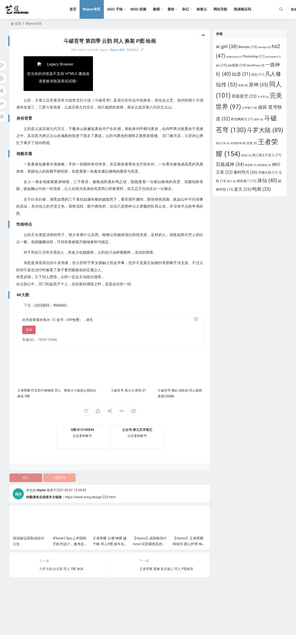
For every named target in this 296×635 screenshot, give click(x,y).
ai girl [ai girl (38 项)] (226, 46)
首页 (72, 9)
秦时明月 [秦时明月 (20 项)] (245, 172)
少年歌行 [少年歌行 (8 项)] (249, 107)
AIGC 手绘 (115, 9)
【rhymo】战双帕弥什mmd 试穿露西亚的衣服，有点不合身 (150, 544)
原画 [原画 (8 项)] (243, 85)
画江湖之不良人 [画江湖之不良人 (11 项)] (266, 155)
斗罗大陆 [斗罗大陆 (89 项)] (265, 130)
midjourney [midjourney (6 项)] (234, 56)
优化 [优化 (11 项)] (257, 74)
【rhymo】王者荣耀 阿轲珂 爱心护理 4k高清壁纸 (189, 544)
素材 (170, 9)
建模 (156, 9)
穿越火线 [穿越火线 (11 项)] (268, 172)
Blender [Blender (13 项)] (247, 47)
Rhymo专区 (92, 9)
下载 (27, 305)
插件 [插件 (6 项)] (258, 119)
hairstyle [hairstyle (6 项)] (264, 47)
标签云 (202, 9)
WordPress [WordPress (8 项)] (256, 65)
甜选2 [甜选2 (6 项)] (246, 155)
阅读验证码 (242, 9)
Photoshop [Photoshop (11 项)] (254, 56)
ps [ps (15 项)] (221, 65)
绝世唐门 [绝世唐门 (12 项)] (246, 181)
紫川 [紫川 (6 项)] (231, 181)
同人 (26, 477)
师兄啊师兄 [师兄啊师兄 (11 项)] (242, 119)
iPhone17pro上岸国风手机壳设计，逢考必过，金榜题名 (69, 544)
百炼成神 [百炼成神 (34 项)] (230, 164)
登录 (29, 330)
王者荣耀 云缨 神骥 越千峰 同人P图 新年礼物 (109, 544)
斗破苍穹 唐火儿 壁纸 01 (128, 390)
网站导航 (220, 9)
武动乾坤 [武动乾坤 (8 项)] (238, 143)
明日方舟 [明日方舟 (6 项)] (223, 143)
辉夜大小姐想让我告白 (80, 390)
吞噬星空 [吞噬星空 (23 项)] (244, 96)
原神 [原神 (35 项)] (258, 84)
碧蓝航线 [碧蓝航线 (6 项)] (264, 165)
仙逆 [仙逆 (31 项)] (241, 74)
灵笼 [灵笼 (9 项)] (252, 143)
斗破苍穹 (59, 477)
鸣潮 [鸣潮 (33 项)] (261, 189)
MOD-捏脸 (138, 9)
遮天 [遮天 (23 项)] (242, 189)
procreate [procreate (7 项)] (273, 56)
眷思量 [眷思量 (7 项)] (250, 165)
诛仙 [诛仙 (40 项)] (267, 180)
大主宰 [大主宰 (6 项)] (263, 96)
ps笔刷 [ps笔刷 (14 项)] (237, 65)
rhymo (41, 490)
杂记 (185, 9)
